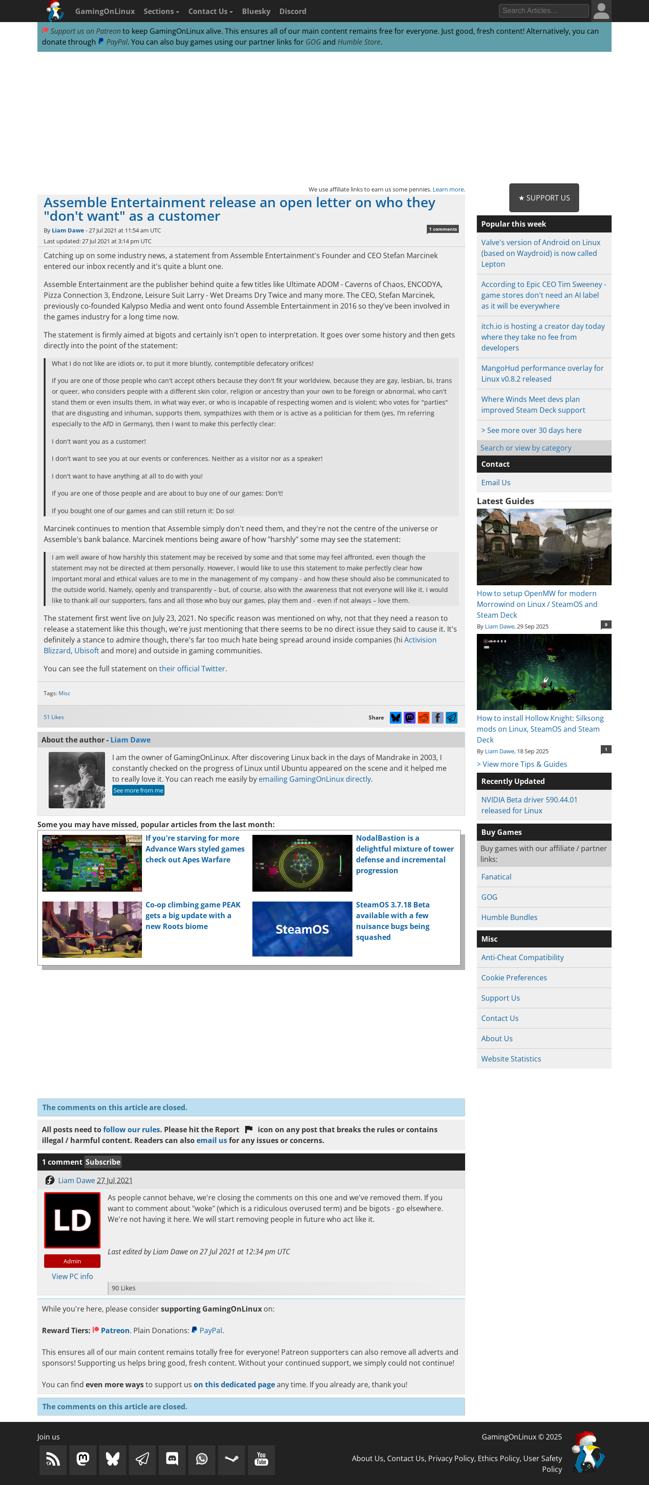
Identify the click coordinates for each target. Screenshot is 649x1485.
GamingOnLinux (105, 11)
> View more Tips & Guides (522, 764)
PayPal (113, 42)
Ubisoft (86, 651)
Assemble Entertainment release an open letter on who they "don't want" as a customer (239, 209)
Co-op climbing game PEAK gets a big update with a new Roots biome (193, 915)
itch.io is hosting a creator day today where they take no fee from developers (543, 337)
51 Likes (54, 717)
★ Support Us (544, 198)
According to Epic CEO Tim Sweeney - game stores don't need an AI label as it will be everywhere (543, 295)
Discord (292, 11)
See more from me (138, 790)
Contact (495, 464)
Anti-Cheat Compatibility (522, 957)
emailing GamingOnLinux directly (315, 779)
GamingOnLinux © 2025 (522, 1437)
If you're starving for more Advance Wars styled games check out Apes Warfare (195, 849)
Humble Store (359, 42)
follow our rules (131, 1129)
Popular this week (513, 224)
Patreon (111, 1330)
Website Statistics (511, 1059)
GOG (313, 42)
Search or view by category (525, 448)
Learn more (448, 189)
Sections (161, 11)
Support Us (500, 998)
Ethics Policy (499, 1458)
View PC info (72, 1276)
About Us (497, 1038)
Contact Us (210, 11)
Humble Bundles (509, 917)
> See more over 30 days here (531, 430)
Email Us (496, 482)
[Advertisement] (324, 118)
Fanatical (496, 877)
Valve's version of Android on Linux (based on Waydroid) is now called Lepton (540, 253)
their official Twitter (192, 669)
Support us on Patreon (81, 31)
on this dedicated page (234, 1384)
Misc (64, 693)
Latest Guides (505, 501)
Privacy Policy (451, 1458)
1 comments (443, 229)
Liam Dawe (68, 230)
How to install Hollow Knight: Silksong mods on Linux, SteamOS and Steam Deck (544, 723)
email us (212, 1140)
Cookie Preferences (514, 978)
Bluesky (256, 11)
